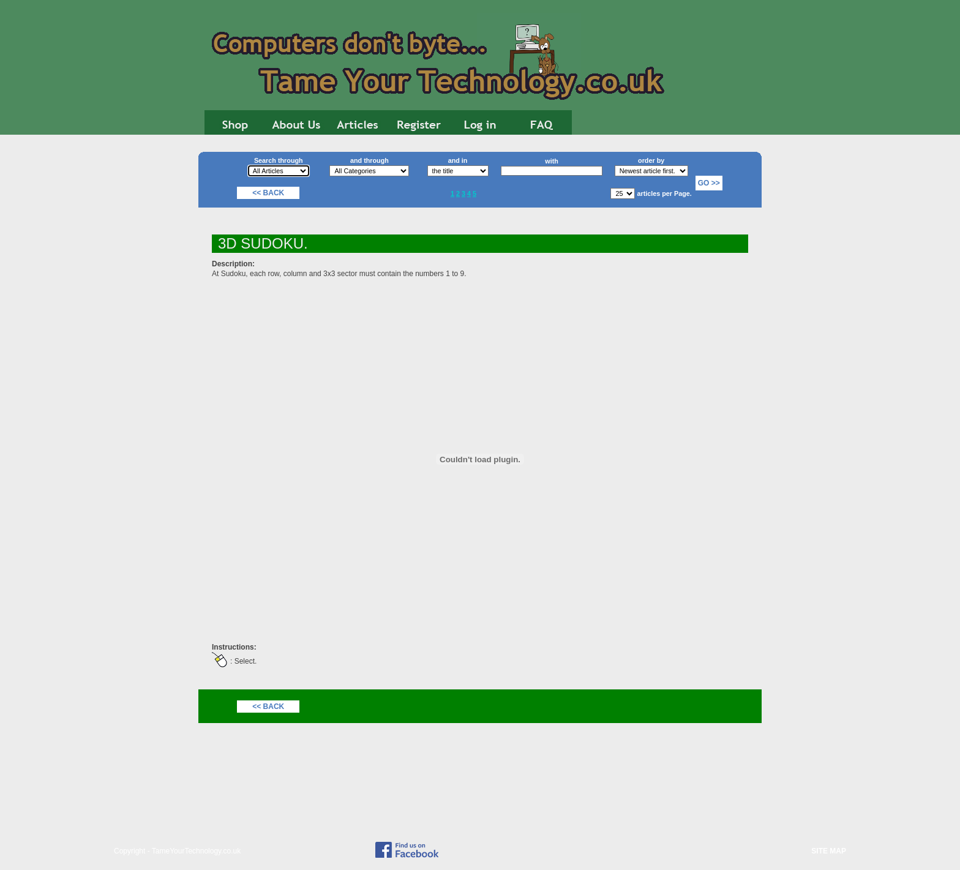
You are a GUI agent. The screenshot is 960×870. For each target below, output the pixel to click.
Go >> (709, 183)
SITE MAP (828, 851)
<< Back (268, 193)
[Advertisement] (823, 336)
